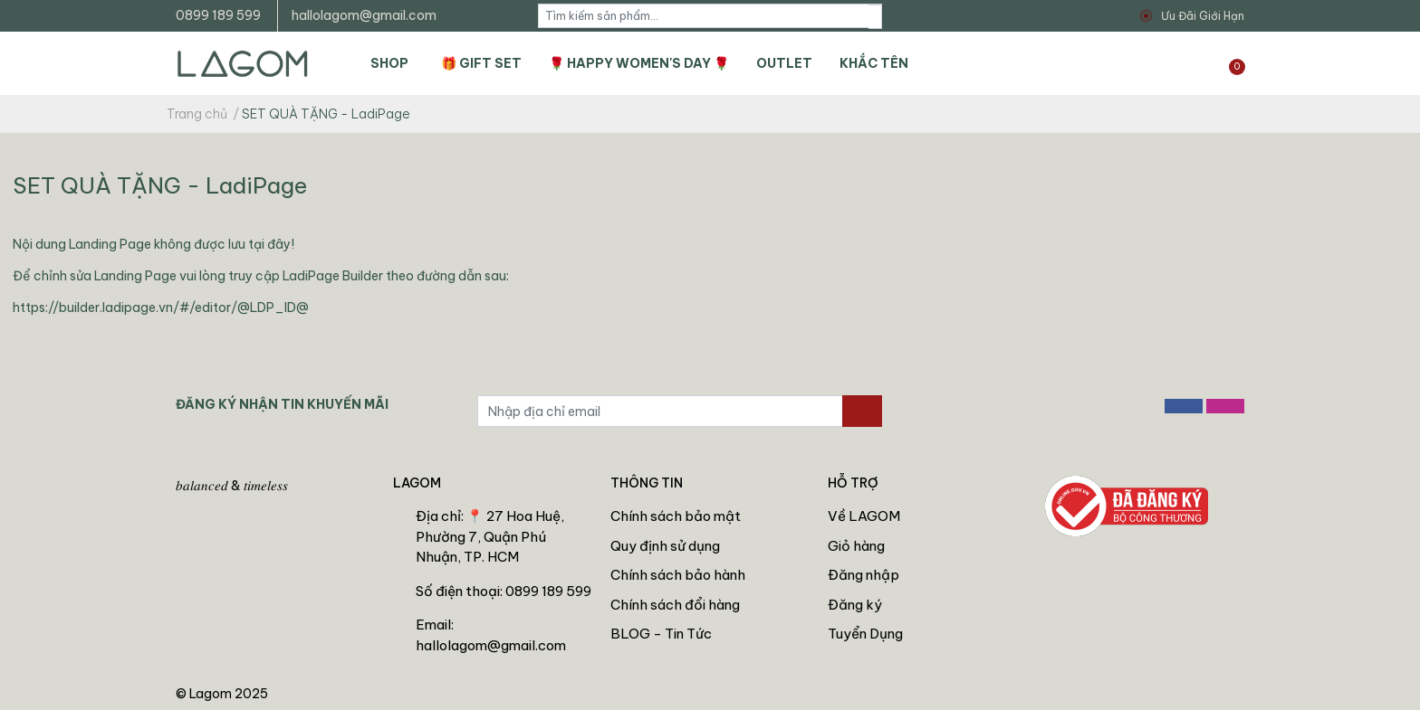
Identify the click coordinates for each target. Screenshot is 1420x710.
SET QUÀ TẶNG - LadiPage (160, 185)
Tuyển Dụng (865, 633)
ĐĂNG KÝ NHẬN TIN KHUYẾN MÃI (282, 404)
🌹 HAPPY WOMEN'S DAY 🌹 (639, 63)
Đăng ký (855, 604)
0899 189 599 (218, 15)
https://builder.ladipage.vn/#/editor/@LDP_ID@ (161, 307)
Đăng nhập (863, 574)
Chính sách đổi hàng (675, 604)
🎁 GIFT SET (481, 63)
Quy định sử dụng (665, 545)
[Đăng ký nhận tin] (862, 411)
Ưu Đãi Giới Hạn (1202, 16)
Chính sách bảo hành (677, 574)
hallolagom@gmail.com (364, 15)
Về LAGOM (864, 516)
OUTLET (784, 63)
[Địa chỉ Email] (659, 411)
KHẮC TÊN (874, 63)
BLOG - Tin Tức (661, 633)
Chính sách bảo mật (675, 516)
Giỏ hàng (856, 545)
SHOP (389, 63)
